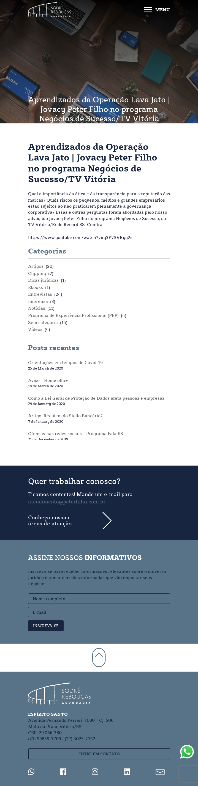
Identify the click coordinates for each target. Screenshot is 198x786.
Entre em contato (99, 753)
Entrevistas (40, 294)
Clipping (37, 273)
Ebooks (35, 287)
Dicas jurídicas (43, 280)
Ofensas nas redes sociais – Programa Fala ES (75, 433)
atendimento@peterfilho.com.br (66, 501)
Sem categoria (43, 322)
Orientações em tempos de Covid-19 (65, 362)
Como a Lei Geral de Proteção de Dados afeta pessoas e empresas (96, 398)
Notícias (36, 308)
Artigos (36, 266)
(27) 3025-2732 (80, 738)
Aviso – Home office (48, 380)
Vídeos (35, 329)
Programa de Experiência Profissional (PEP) (73, 315)
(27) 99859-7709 (44, 738)
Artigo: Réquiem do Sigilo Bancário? (65, 415)
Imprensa (38, 301)
